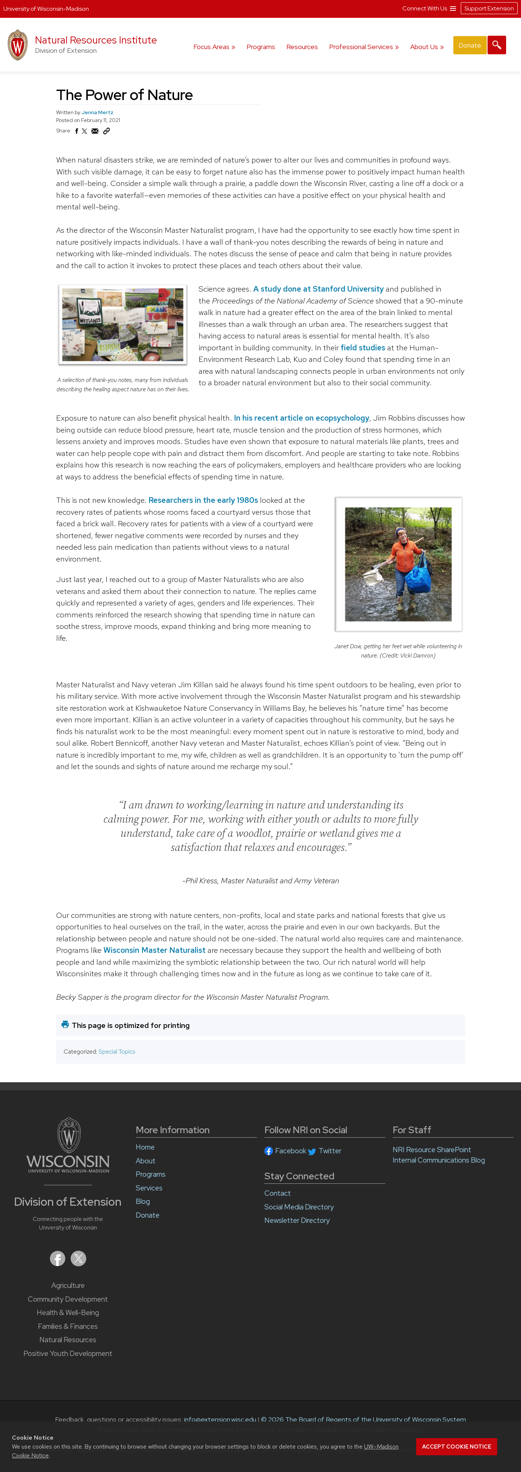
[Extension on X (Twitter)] (78, 1264)
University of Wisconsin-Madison (46, 9)
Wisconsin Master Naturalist (154, 950)
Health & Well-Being (68, 1312)
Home (145, 1147)
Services (149, 1188)
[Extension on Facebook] (58, 1264)
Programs (261, 46)
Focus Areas (211, 46)
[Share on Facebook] (76, 133)
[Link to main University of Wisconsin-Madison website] (68, 1170)
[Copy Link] (106, 132)
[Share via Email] (95, 133)
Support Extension (489, 8)
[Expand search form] (497, 45)
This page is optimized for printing (131, 1025)
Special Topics (117, 1051)
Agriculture (68, 1285)
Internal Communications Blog (439, 1160)
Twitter (330, 1151)
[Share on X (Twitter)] (85, 134)
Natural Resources (67, 1339)
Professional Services (361, 46)
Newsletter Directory (297, 1220)
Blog (143, 1201)
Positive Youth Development (67, 1353)
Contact (277, 1193)
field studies (362, 347)
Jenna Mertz (97, 112)
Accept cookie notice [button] (456, 1446)
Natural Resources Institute (96, 39)
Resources (302, 46)
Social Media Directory (299, 1207)
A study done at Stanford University (318, 288)
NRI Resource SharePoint (432, 1149)
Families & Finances (68, 1326)
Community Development (68, 1299)
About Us (424, 46)
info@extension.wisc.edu (220, 1419)
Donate (470, 45)
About (145, 1161)
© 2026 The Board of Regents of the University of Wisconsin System (363, 1419)
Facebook (290, 1151)
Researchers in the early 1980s (203, 500)
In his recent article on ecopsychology (301, 418)
